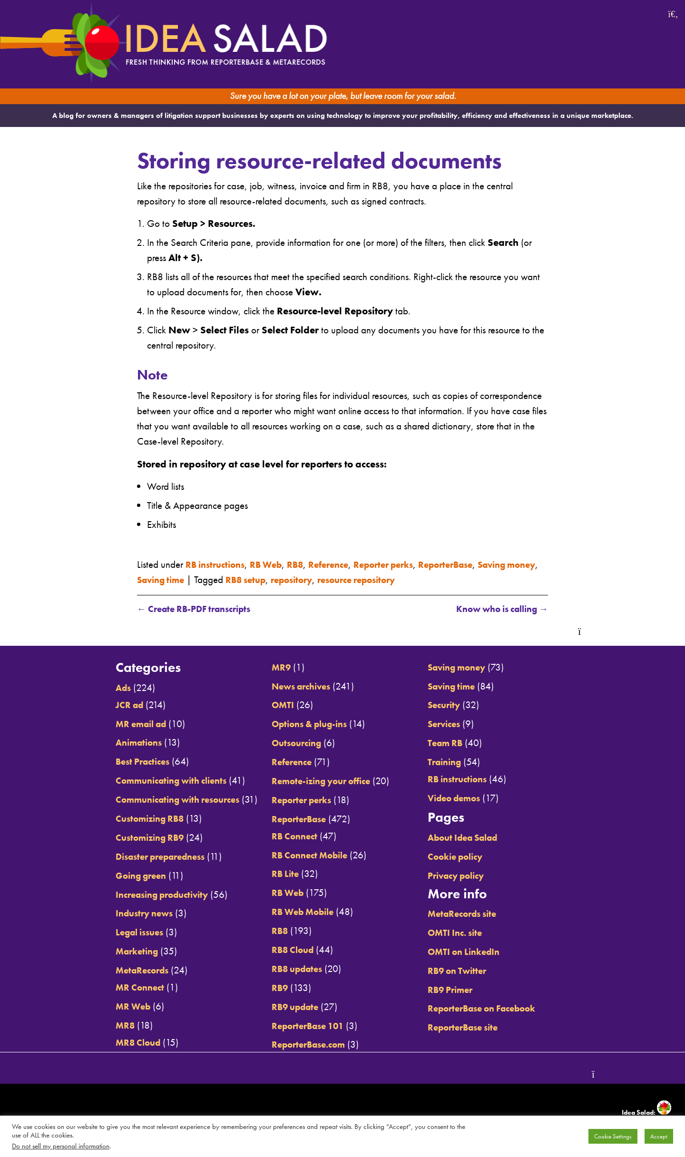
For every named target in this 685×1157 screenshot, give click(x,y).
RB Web (274, 563)
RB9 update (290, 1006)
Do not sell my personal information (60, 1146)
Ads (102, 687)
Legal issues (120, 932)
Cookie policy (466, 856)
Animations (119, 742)
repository (341, 579)
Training (454, 762)
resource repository (413, 579)
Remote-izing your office (319, 781)
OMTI (276, 705)
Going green (122, 875)
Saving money (467, 667)
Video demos (464, 798)
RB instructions (218, 563)
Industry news (125, 913)
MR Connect (120, 987)
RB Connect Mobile (306, 854)
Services (453, 724)
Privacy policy (467, 875)
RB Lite (279, 873)
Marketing (117, 951)
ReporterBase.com (305, 1044)
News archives (297, 686)
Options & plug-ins (307, 724)
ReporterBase (471, 563)
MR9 (275, 667)
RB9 (273, 987)
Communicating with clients (156, 780)
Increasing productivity (145, 894)
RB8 (306, 563)
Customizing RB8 (132, 818)
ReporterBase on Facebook (495, 1008)
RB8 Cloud (288, 949)
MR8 (104, 1025)
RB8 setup (290, 579)
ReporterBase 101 (305, 1025)
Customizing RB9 (132, 837)
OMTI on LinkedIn (475, 951)
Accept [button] (658, 1136)
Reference (342, 563)
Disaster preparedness (144, 856)
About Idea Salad (475, 837)
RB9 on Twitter (467, 970)
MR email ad (123, 723)
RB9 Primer (460, 989)
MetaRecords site (473, 913)
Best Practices (124, 761)
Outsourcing (292, 743)
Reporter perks (403, 563)
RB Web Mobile (299, 911)
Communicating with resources (163, 799)
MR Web (113, 1006)
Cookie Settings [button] (613, 1136)
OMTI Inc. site (465, 932)
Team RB (454, 743)
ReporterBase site (474, 1027)
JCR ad (109, 704)
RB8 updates (293, 969)
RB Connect (289, 835)
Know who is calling (496, 609)
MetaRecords (123, 970)
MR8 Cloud (119, 1042)
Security (453, 705)
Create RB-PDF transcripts (200, 609)
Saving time (200, 579)
